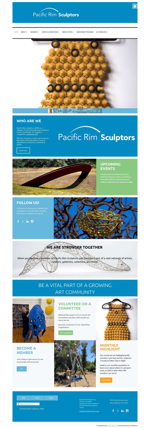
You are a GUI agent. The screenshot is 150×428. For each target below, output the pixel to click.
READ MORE (106, 380)
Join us (37, 398)
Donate (51, 398)
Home (23, 398)
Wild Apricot (112, 425)
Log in (135, 6)
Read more (23, 150)
